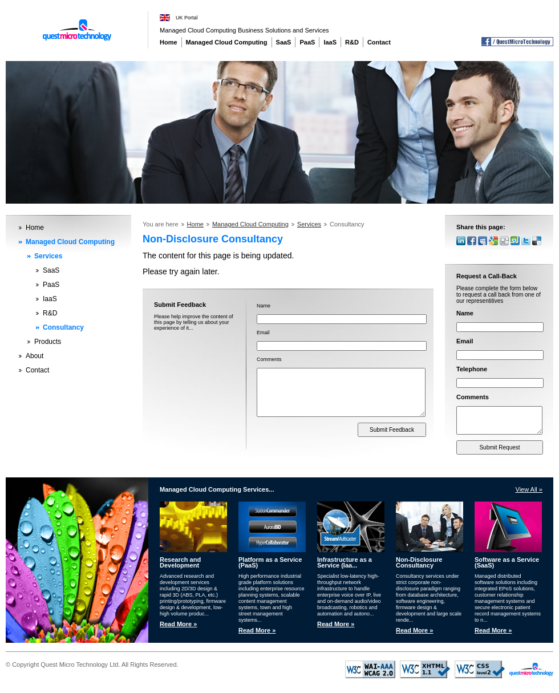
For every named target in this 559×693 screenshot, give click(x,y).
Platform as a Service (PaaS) (270, 563)
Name (263, 306)
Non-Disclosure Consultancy (419, 563)
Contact (379, 42)
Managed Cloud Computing (227, 42)
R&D (352, 42)
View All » (529, 490)
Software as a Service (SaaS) (507, 563)
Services (48, 256)
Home (168, 42)
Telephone (471, 369)
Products (47, 342)
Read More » (178, 625)
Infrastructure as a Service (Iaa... (344, 563)
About (34, 356)
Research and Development (180, 563)
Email (263, 332)
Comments (269, 359)
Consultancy (63, 327)
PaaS (307, 42)
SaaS (283, 42)
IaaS (330, 42)
